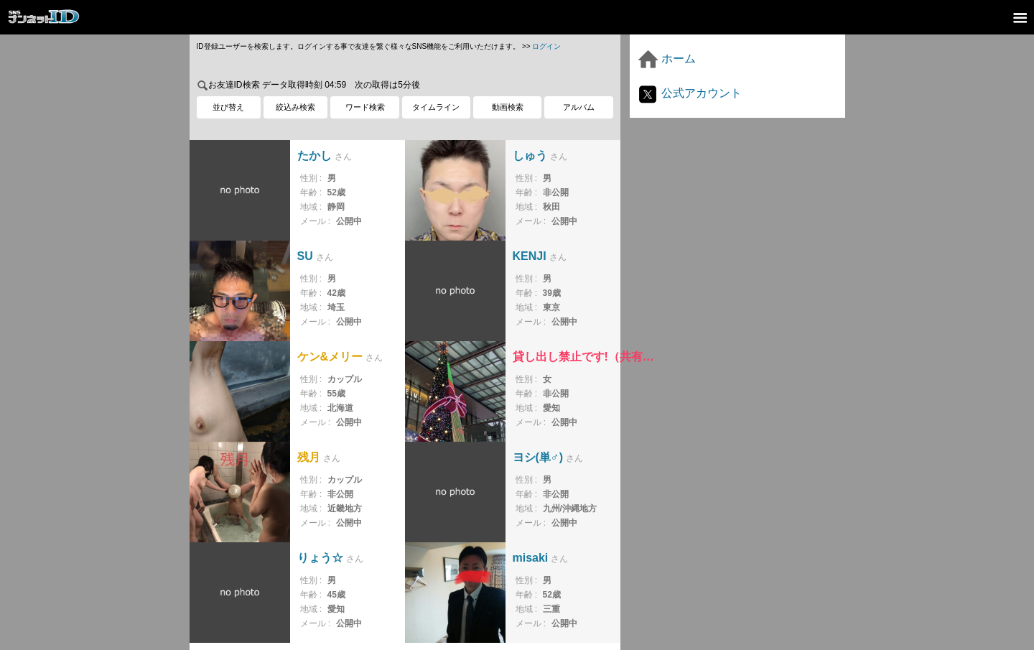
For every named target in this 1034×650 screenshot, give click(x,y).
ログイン (546, 46)
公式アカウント (689, 93)
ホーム (666, 58)
